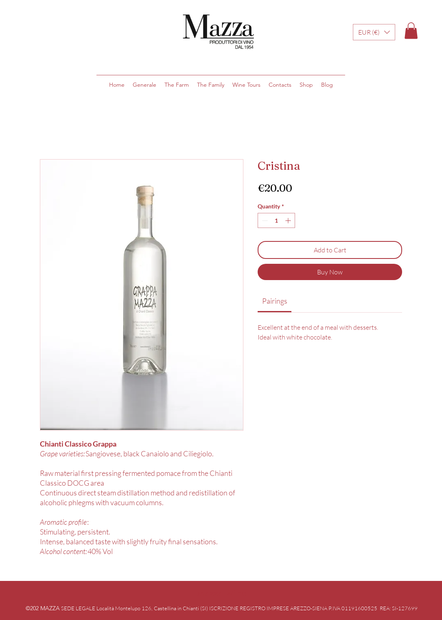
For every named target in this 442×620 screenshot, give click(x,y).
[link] (274, 300)
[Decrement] (264, 220)
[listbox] (374, 32)
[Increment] (289, 220)
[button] (374, 32)
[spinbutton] (276, 220)
